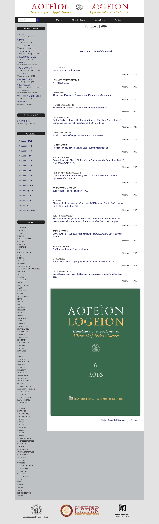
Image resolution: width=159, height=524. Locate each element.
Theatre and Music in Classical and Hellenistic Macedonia (82, 95)
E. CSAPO (21, 34)
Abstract (125, 74)
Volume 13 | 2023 (26, 200)
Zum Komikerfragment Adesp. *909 (70, 190)
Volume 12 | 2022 (26, 195)
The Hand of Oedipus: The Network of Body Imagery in (81, 107)
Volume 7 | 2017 (26, 171)
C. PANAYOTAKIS (24, 79)
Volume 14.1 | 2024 (27, 205)
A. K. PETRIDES (24, 90)
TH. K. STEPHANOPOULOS (29, 96)
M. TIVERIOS (23, 101)
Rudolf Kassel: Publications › (113, 420)
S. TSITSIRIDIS (24, 121)
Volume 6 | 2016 (26, 166)
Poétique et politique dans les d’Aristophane (80, 147)
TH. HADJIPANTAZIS (26, 45)
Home (59, 20)
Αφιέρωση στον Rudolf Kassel (95, 51)
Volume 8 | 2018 (25, 176)
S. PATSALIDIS (23, 85)
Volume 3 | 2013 (25, 151)
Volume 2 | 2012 (25, 146)
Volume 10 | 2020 (26, 185)
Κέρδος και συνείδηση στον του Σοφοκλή (78, 135)
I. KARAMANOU (24, 51)
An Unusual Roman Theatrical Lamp (71, 249)
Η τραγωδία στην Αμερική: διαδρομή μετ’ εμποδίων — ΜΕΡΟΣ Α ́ (84, 261)
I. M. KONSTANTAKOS (26, 57)
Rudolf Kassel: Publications (66, 70)
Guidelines (100, 20)
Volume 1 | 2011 (25, 141)
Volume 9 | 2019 (25, 180)
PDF (135, 74)
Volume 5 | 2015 (25, 161)
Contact (118, 20)
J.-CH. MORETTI (24, 73)
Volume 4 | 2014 (26, 156)
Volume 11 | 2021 (26, 190)
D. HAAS (20, 40)
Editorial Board (78, 20)
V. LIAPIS (21, 62)
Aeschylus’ (61, 82)
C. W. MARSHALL (24, 68)
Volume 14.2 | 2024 (27, 210)
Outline (134, 420)
